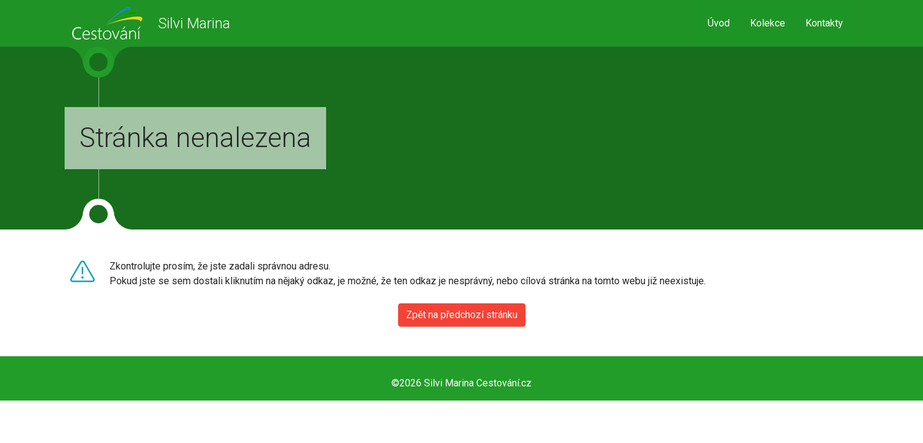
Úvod (719, 23)
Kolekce (767, 23)
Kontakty (824, 23)
